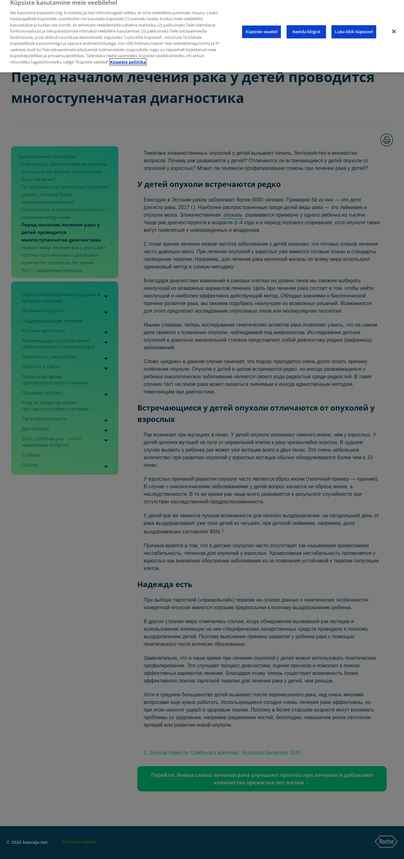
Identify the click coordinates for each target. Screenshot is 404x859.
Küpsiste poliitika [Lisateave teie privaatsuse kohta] (128, 54)
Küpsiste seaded (261, 24)
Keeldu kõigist (306, 24)
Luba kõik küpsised (353, 24)
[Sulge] (394, 24)
